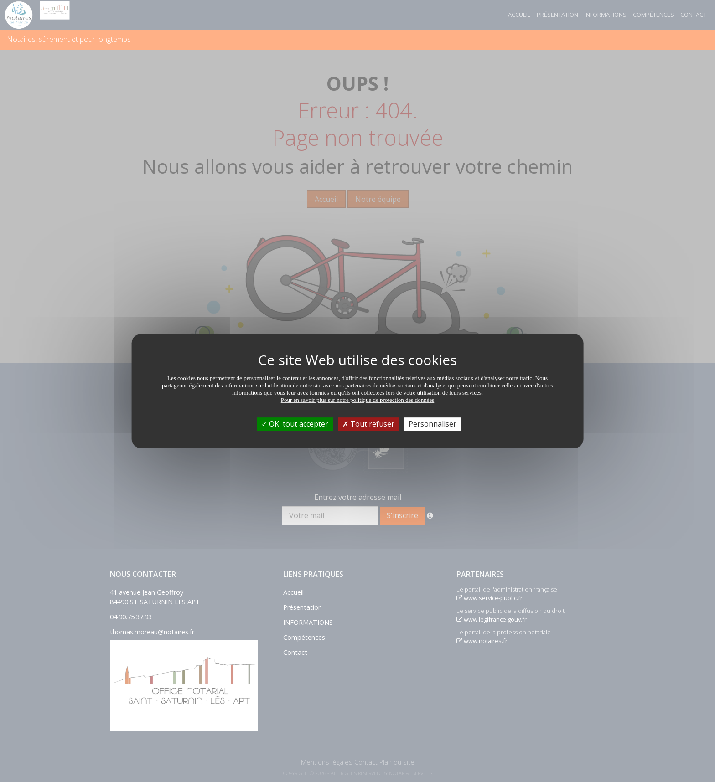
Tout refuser (368, 424)
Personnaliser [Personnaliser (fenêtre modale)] (432, 424)
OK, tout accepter (294, 424)
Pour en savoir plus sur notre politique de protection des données (358, 399)
